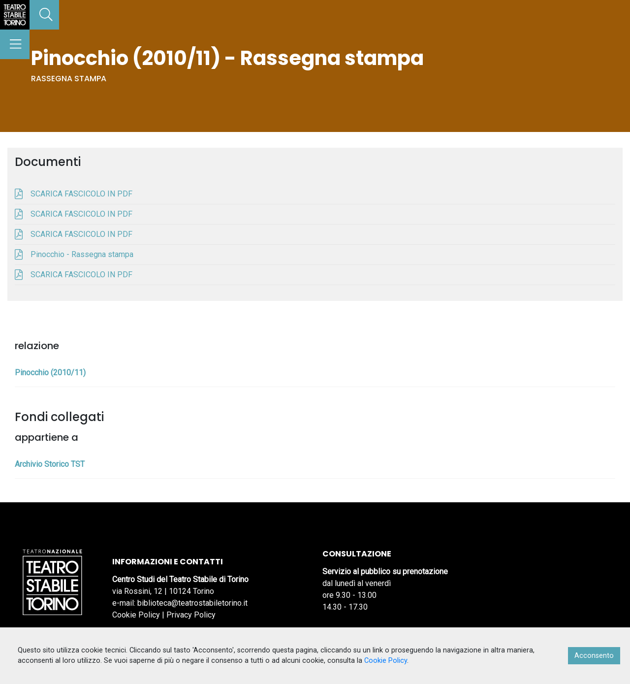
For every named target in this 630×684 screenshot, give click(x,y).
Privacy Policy (191, 614)
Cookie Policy (136, 614)
